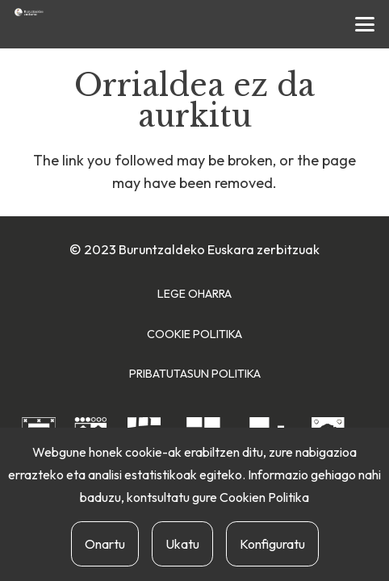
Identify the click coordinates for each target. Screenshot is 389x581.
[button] (365, 24)
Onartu (105, 544)
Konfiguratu (272, 544)
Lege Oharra (194, 293)
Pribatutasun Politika (195, 373)
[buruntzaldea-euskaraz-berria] (29, 12)
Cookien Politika (264, 497)
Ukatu (182, 544)
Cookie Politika (194, 334)
